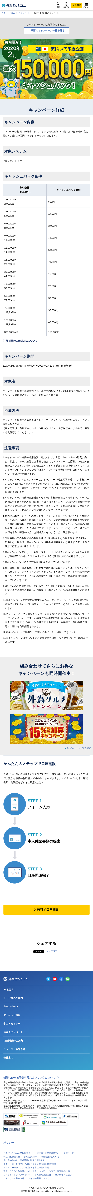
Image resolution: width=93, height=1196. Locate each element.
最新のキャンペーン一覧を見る (48, 30)
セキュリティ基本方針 (13, 1178)
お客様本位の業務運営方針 (47, 1153)
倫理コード (68, 1153)
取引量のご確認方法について (21, 340)
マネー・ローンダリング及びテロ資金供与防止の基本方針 (30, 1164)
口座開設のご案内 (13, 1040)
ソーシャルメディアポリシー (16, 1175)
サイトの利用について (38, 1178)
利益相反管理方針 (11, 1157)
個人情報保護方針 (43, 1175)
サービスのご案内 (13, 998)
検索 (58, 5)
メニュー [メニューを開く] (86, 5)
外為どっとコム (8, 13)
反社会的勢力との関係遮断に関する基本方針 (24, 1160)
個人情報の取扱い (63, 1175)
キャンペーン (24, 13)
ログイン (66, 5)
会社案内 (8, 1057)
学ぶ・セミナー (11, 1023)
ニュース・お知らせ (14, 1049)
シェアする (52, 951)
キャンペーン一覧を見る (79, 748)
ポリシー (8, 1142)
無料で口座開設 (48, 909)
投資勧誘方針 (30, 1157)
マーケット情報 (11, 1015)
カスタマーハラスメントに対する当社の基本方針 (26, 1167)
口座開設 (76, 5)
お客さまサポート (13, 1032)
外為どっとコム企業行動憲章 (16, 1153)
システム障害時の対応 (59, 1171)
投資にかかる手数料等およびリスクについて (29, 1077)
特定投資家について (50, 1157)
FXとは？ (8, 989)
